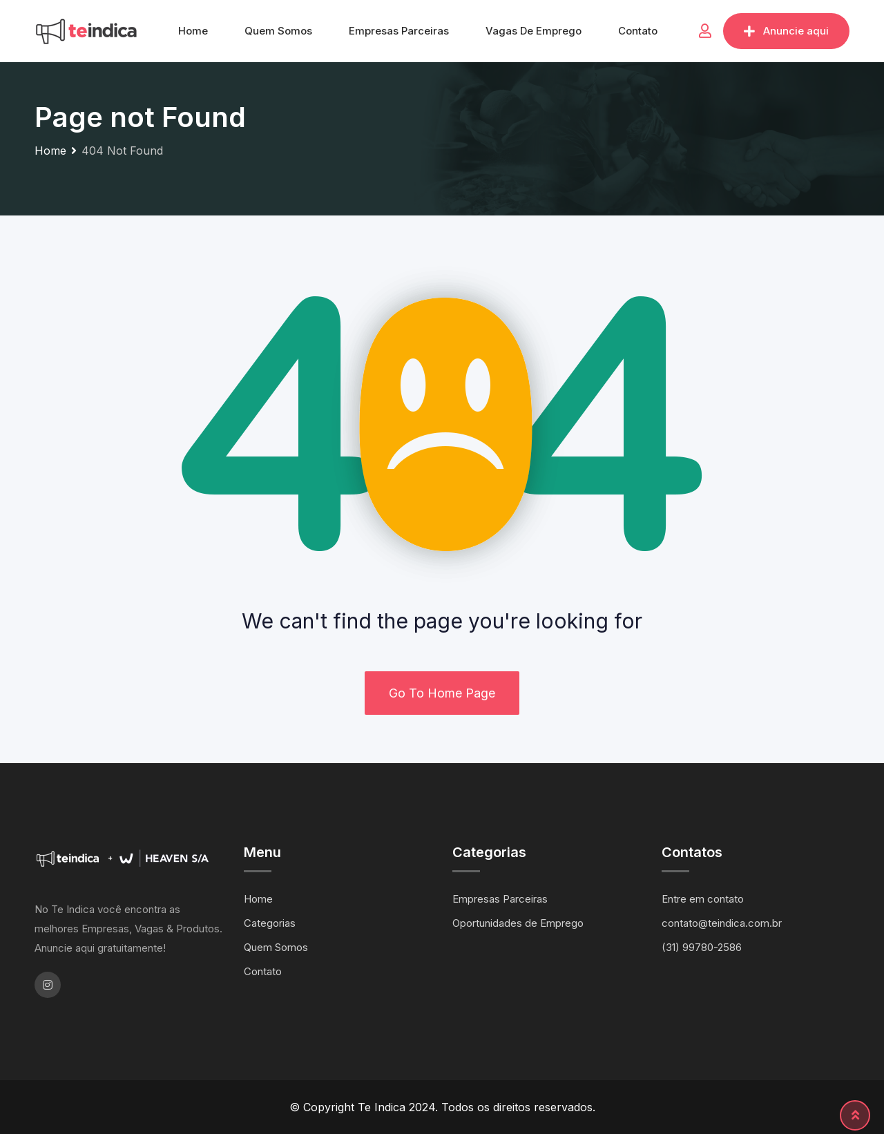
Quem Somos (278, 30)
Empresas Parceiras (399, 30)
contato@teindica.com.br (722, 923)
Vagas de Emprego (534, 30)
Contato (637, 30)
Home (193, 30)
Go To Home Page (442, 693)
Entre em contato (703, 898)
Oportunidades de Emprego (518, 923)
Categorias (270, 923)
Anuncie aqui (786, 30)
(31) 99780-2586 (702, 947)
